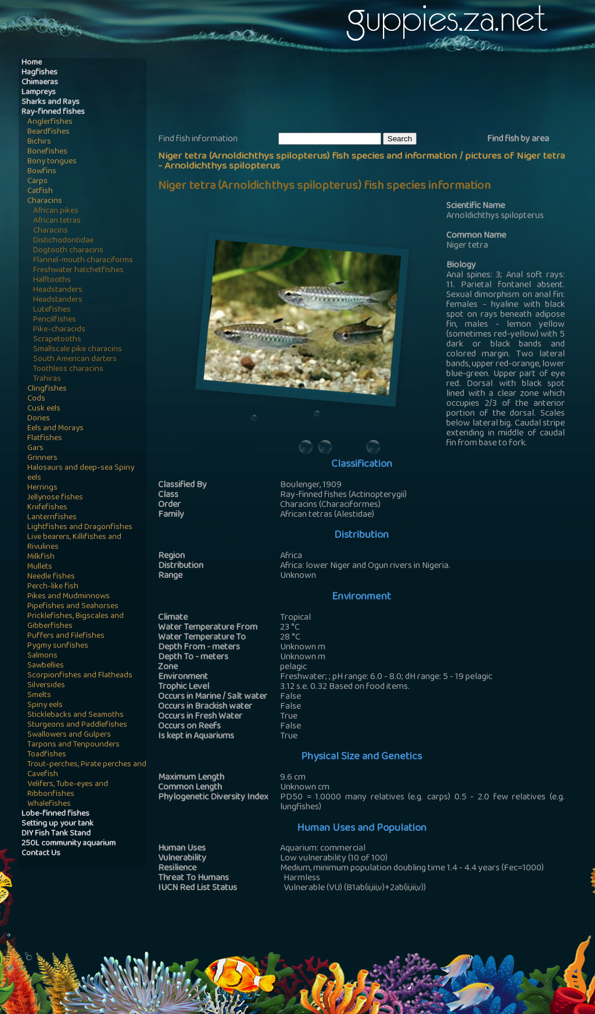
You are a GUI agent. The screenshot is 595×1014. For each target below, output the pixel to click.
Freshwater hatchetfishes (78, 270)
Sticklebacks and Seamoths (75, 715)
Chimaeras (39, 82)
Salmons (42, 656)
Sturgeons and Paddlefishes (77, 725)
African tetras (57, 221)
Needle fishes (51, 577)
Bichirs (39, 142)
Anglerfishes (50, 122)
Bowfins (41, 171)
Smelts (39, 695)
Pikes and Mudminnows (68, 596)
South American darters (75, 359)
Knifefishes (47, 507)
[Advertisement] (369, 93)
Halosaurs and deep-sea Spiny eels (80, 473)
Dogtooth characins (68, 250)
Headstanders (58, 290)
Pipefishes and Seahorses (73, 606)
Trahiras (47, 379)
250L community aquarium (68, 844)
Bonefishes (47, 152)
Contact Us (40, 853)
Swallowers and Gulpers (69, 735)
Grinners (42, 458)
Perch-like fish (52, 587)
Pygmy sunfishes (57, 646)
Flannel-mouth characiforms (83, 260)
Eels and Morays (55, 428)
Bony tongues (52, 161)
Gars (35, 448)
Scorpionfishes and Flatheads (79, 675)
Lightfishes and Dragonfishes (79, 527)
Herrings (42, 488)
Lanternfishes (52, 517)
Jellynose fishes (55, 498)
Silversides (46, 685)
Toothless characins (68, 369)
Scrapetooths (57, 339)
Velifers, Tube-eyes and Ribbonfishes (67, 789)
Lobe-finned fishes (55, 814)
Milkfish (41, 557)
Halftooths (52, 280)
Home (31, 63)
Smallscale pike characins (77, 349)
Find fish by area (518, 139)
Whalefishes (49, 804)
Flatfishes (44, 438)
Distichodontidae (63, 241)
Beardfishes (48, 132)
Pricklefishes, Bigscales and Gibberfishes (75, 621)
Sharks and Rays (50, 102)
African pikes (55, 211)
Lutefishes (52, 310)
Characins (44, 201)
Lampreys (38, 92)
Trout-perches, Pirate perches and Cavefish (86, 769)
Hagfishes (39, 73)
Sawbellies (45, 666)
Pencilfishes (54, 320)
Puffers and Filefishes (66, 636)
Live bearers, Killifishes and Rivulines (74, 542)
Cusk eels (43, 409)
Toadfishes (46, 755)
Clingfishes (47, 389)
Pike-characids (59, 330)
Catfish (40, 191)
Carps (37, 181)
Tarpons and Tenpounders (73, 745)
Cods (36, 399)
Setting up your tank (57, 824)
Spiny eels (45, 705)
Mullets (39, 567)
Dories (38, 418)
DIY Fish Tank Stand (56, 834)
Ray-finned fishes (53, 112)
